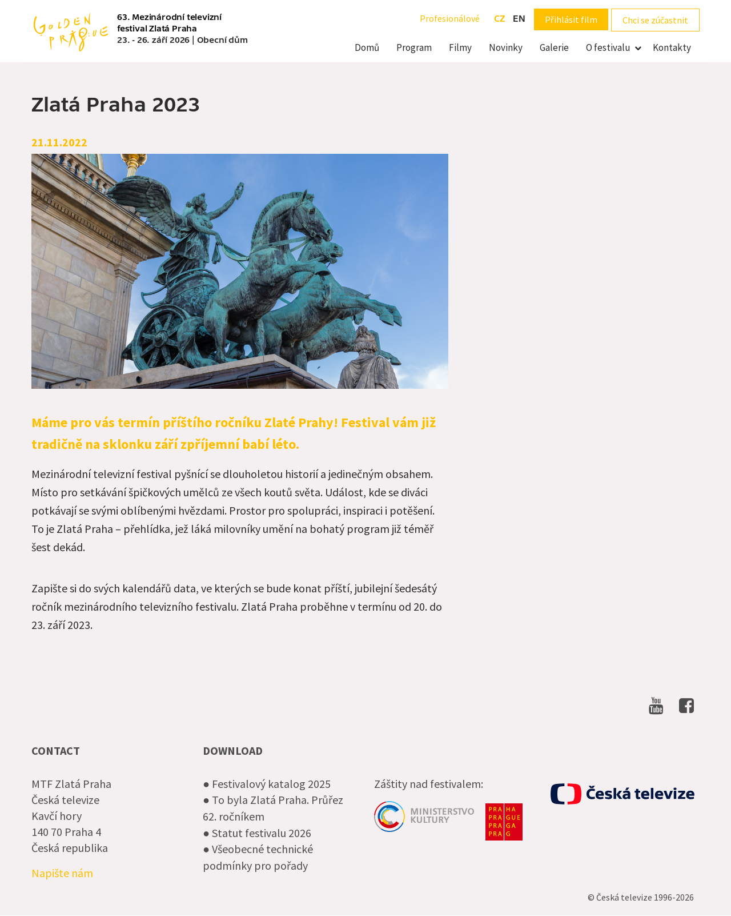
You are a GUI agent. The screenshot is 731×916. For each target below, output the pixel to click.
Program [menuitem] (414, 47)
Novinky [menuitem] (506, 47)
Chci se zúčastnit (655, 20)
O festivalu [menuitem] (608, 47)
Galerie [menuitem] (554, 47)
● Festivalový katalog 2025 (267, 783)
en (519, 19)
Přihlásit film (571, 19)
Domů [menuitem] (367, 47)
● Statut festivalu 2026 (257, 833)
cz (499, 19)
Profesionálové (450, 18)
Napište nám (62, 873)
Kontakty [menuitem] (672, 47)
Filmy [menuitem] (460, 47)
